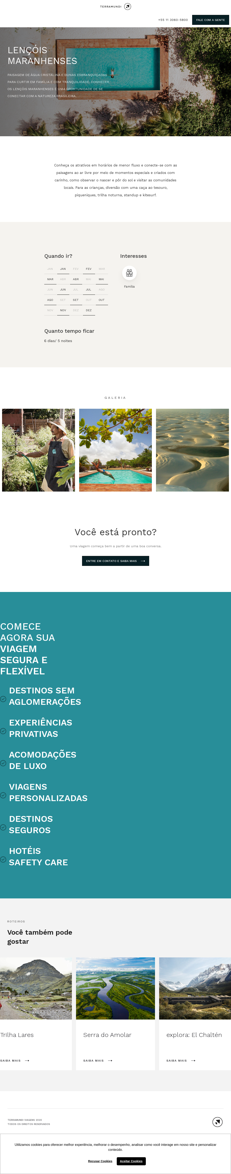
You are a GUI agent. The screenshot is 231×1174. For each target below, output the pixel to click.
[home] (115, 6)
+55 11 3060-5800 (173, 20)
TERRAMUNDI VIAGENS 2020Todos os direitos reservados (28, 1122)
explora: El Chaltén (194, 1034)
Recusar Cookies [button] (100, 1161)
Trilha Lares (17, 1034)
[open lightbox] (38, 450)
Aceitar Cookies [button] (131, 1161)
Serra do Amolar (107, 1034)
